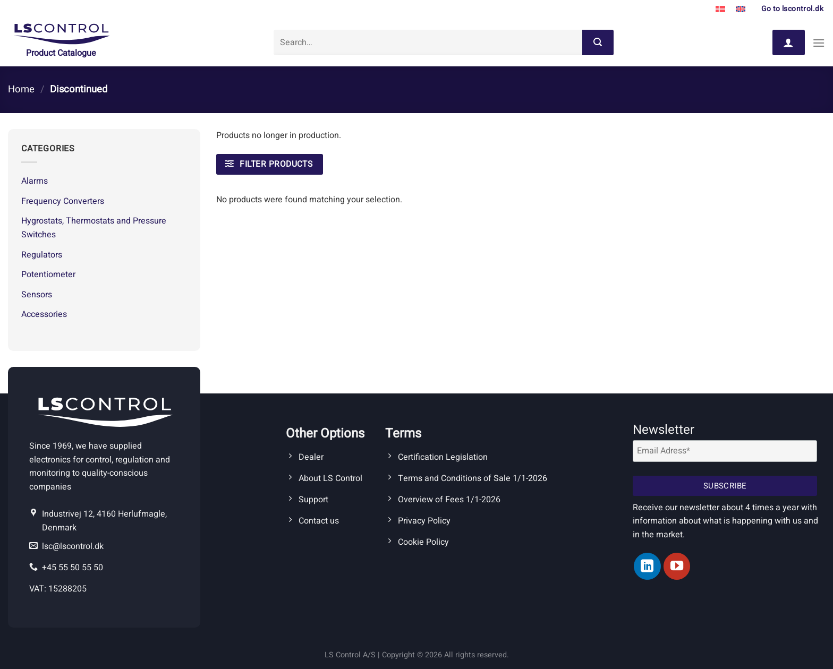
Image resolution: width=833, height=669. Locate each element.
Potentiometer (48, 274)
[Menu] (818, 43)
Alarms (34, 181)
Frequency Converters (62, 201)
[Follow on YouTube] (677, 566)
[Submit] (597, 42)
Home (21, 89)
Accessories (44, 314)
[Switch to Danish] (720, 9)
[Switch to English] (740, 9)
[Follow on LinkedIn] (647, 566)
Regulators (41, 254)
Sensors (36, 294)
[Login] (788, 42)
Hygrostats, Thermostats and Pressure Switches (93, 228)
